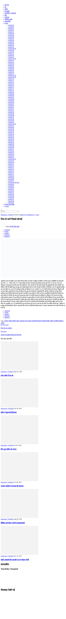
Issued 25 (11, 70)
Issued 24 (11, 72)
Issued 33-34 (12, 58)
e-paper (6, 206)
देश (5, 7)
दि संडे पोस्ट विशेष (9, 204)
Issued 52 (11, 30)
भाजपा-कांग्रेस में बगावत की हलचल (12, 486)
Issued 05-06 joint (13, 182)
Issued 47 (11, 38)
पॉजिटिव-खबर (8, 19)
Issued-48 (11, 115)
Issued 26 (11, 68)
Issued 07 (11, 97)
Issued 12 (11, 89)
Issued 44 (11, 43)
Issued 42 (11, 47)
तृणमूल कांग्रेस (8, 321)
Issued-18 (11, 162)
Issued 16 (11, 82)
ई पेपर (6, 23)
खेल (5, 15)
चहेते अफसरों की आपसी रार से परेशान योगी (15, 560)
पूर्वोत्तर (14, 321)
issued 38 (11, 52)
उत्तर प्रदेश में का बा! (7, 375)
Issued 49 (11, 35)
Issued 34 (11, 137)
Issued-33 (11, 139)
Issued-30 (11, 144)
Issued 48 (11, 37)
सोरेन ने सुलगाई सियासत (9, 412)
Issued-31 (11, 142)
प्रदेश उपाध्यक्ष (20, 321)
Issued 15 (11, 84)
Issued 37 (11, 53)
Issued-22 (11, 157)
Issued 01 (11, 28)
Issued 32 (11, 60)
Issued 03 (11, 25)
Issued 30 (11, 63)
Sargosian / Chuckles (7, 215)
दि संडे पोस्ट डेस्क (14, 226)
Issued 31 (11, 62)
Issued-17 (11, 164)
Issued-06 (11, 99)
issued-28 (11, 147)
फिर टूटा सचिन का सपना (8, 449)
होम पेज (6, 5)
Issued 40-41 (12, 48)
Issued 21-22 (12, 75)
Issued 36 (11, 55)
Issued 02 (11, 105)
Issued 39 (11, 50)
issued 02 (11, 27)
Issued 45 (11, 42)
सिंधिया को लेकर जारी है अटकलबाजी (13, 523)
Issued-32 (11, 140)
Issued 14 (11, 85)
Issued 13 (11, 87)
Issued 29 (11, 65)
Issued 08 (11, 95)
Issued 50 (11, 33)
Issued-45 (11, 120)
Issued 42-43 (12, 124)
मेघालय (39, 321)
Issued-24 (11, 154)
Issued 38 (11, 130)
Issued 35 (11, 57)
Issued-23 (11, 155)
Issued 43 (11, 45)
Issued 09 (11, 94)
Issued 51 (11, 32)
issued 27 (11, 149)
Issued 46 (11, 40)
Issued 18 (11, 79)
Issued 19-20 (12, 77)
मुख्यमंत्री (34, 321)
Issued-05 (11, 100)
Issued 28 (11, 67)
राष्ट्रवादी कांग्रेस (46, 321)
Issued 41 (11, 125)
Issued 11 (11, 90)
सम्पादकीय (7, 21)
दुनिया (6, 9)
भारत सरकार (28, 321)
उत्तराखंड (6, 11)
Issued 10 (11, 92)
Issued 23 (11, 73)
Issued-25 (11, 152)
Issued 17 (11, 80)
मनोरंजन (6, 17)
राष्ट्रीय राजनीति (54, 321)
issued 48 (11, 197)
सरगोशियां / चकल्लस (10, 13)
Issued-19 (11, 161)
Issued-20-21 (12, 159)
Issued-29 (11, 145)
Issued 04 (11, 102)
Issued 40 (11, 127)
